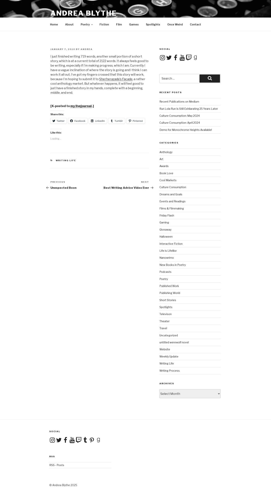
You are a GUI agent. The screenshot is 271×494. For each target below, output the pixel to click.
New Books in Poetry (172, 264)
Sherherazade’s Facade (115, 79)
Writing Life (66, 160)
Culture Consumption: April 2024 (179, 122)
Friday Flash (166, 215)
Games (134, 24)
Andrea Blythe (83, 13)
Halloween (166, 236)
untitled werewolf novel (174, 342)
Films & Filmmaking (171, 208)
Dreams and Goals (170, 194)
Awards (164, 166)
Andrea (87, 49)
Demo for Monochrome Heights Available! (185, 129)
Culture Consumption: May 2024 (179, 115)
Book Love (166, 173)
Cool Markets (168, 180)
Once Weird (175, 24)
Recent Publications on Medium (179, 101)
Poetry (87, 24)
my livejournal (81, 106)
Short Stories (167, 300)
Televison (165, 314)
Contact (195, 24)
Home (54, 24)
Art (161, 159)
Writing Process (169, 370)
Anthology (165, 152)
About (69, 24)
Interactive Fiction (171, 243)
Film (119, 24)
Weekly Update (168, 356)
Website (164, 349)
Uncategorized (168, 335)
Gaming (164, 222)
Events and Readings (172, 201)
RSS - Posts (56, 465)
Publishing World (169, 293)
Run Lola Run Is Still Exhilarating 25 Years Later (188, 108)
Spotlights (153, 24)
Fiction (104, 24)
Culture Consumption (172, 187)
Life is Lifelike (168, 250)
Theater (164, 321)
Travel (163, 328)
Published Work (169, 286)
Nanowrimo (166, 257)
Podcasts (165, 271)
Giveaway (165, 229)
